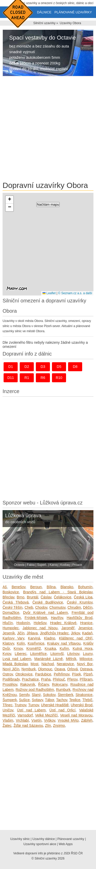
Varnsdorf (25, 715)
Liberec (21, 654)
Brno (20, 597)
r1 (27, 378)
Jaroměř (67, 628)
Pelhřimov (61, 674)
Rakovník (27, 684)
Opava (60, 669)
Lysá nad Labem (17, 659)
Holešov (40, 623)
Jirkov (75, 633)
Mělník (71, 659)
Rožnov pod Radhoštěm (35, 689)
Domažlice (11, 612)
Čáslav (46, 597)
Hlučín (8, 623)
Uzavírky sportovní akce (39, 844)
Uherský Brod (81, 705)
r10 (59, 378)
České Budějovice (48, 602)
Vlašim (8, 720)
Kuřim (64, 648)
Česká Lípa (83, 597)
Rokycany (59, 684)
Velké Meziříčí (46, 715)
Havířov (57, 618)
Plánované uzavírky (73, 12)
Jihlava (32, 633)
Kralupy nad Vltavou (64, 643)
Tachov (61, 700)
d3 (43, 367)
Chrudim (74, 607)
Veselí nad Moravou (76, 715)
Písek (76, 674)
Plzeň (87, 674)
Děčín (88, 607)
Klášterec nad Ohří (75, 638)
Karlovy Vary (13, 638)
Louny (87, 654)
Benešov (18, 587)
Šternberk (65, 695)
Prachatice (30, 679)
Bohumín (85, 587)
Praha (45, 679)
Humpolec (11, 628)
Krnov (18, 648)
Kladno (49, 638)
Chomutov (57, 607)
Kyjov (7, 654)
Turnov (33, 705)
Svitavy (37, 700)
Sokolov (49, 695)
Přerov (72, 679)
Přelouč (59, 679)
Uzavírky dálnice (43, 839)
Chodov (41, 607)
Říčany (43, 684)
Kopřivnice (36, 643)
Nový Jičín (11, 669)
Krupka (50, 648)
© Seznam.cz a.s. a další (75, 293)
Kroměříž (33, 648)
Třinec (8, 705)
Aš (5, 587)
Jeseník (9, 633)
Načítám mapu (48, 204)
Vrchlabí (22, 720)
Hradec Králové (63, 623)
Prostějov (10, 684)
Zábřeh (86, 720)
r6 (43, 378)
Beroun (36, 587)
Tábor (49, 700)
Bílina (51, 587)
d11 (10, 378)
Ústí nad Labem (31, 710)
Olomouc (45, 669)
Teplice (74, 700)
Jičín (21, 633)
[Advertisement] (48, 129)
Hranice (86, 623)
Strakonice (84, 695)
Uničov (8, 710)
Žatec (7, 725)
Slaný (36, 695)
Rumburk (63, 689)
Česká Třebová (16, 602)
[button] (9, 200)
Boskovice (11, 592)
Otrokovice (24, 674)
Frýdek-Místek (36, 618)
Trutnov (20, 705)
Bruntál (32, 597)
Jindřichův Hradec (54, 633)
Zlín (48, 725)
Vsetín (36, 720)
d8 (75, 367)
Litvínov (73, 654)
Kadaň (87, 633)
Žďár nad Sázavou (28, 725)
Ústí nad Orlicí (62, 710)
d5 (59, 367)
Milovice (86, 659)
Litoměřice (38, 654)
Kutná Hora (82, 648)
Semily (24, 695)
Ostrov (8, 674)
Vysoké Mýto (68, 720)
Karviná (34, 638)
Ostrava (86, 669)
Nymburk (29, 669)
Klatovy (8, 643)
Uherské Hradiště (55, 705)
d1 (10, 367)
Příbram (86, 679)
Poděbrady (11, 679)
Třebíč (87, 700)
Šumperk (10, 700)
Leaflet (49, 293)
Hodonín (23, 623)
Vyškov (49, 720)
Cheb (29, 607)
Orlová (72, 669)
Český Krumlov (79, 602)
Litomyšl (56, 654)
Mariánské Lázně (48, 659)
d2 (27, 367)
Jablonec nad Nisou (40, 628)
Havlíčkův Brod (79, 618)
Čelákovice (62, 597)
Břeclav (8, 597)
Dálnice (44, 12)
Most (34, 664)
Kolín (21, 643)
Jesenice (85, 628)
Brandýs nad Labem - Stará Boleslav (57, 592)
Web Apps (65, 844)
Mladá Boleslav (15, 664)
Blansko (66, 587)
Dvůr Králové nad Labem (45, 612)
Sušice (24, 700)
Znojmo (59, 725)
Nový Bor (84, 664)
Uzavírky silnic (20, 839)
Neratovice (65, 664)
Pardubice (43, 674)
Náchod (47, 664)
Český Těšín (13, 607)
